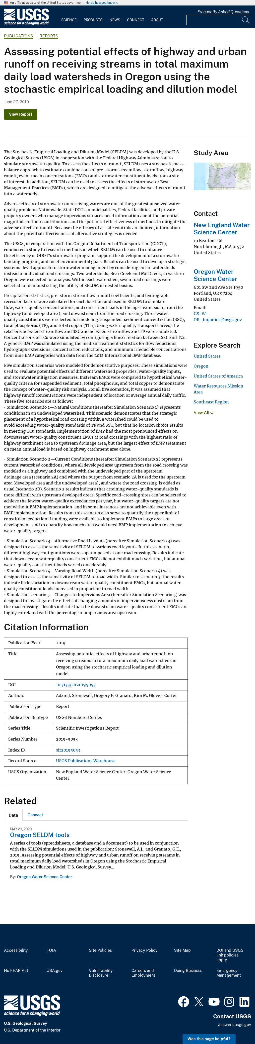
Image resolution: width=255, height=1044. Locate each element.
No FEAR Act (16, 970)
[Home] (26, 24)
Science (69, 20)
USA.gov (55, 970)
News (115, 20)
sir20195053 (68, 750)
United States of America (218, 376)
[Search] (246, 20)
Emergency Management (228, 973)
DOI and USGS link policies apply (230, 955)
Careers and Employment (143, 973)
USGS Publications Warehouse (86, 761)
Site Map (182, 950)
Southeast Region (211, 401)
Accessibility (16, 950)
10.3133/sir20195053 (76, 684)
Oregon (201, 366)
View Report (20, 114)
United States (207, 356)
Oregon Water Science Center (44, 876)
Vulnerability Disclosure (101, 973)
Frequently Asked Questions (223, 11)
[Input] (218, 20)
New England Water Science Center (222, 228)
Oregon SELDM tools (39, 834)
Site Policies (100, 950)
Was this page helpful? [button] (209, 1039)
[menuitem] (69, 16)
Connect (135, 20)
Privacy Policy (144, 950)
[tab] (13, 815)
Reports (49, 36)
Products (93, 20)
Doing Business (188, 970)
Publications (18, 36)
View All (203, 412)
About (157, 20)
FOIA (51, 950)
